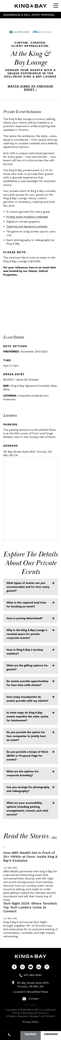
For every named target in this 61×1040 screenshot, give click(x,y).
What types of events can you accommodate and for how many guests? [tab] (28, 586)
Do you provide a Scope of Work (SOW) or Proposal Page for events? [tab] (27, 755)
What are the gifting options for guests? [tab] (27, 667)
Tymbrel (50, 1016)
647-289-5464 (33, 975)
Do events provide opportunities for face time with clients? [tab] (27, 683)
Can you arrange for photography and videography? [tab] (28, 789)
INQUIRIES (30, 1034)
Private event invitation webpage (27, 216)
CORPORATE (51, 1034)
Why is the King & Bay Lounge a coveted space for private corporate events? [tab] (27, 634)
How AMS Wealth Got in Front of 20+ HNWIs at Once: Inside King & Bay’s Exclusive (30, 857)
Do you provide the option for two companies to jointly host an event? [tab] (26, 736)
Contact (30, 998)
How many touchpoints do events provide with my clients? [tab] (27, 698)
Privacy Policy (30, 1022)
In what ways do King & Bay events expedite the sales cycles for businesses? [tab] (27, 716)
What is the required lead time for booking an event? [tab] (26, 604)
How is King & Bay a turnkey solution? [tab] (25, 651)
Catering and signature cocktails (26, 226)
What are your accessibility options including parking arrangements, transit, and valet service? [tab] (27, 808)
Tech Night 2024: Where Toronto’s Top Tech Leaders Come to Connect (30, 907)
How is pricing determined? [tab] (25, 618)
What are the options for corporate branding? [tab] (23, 773)
